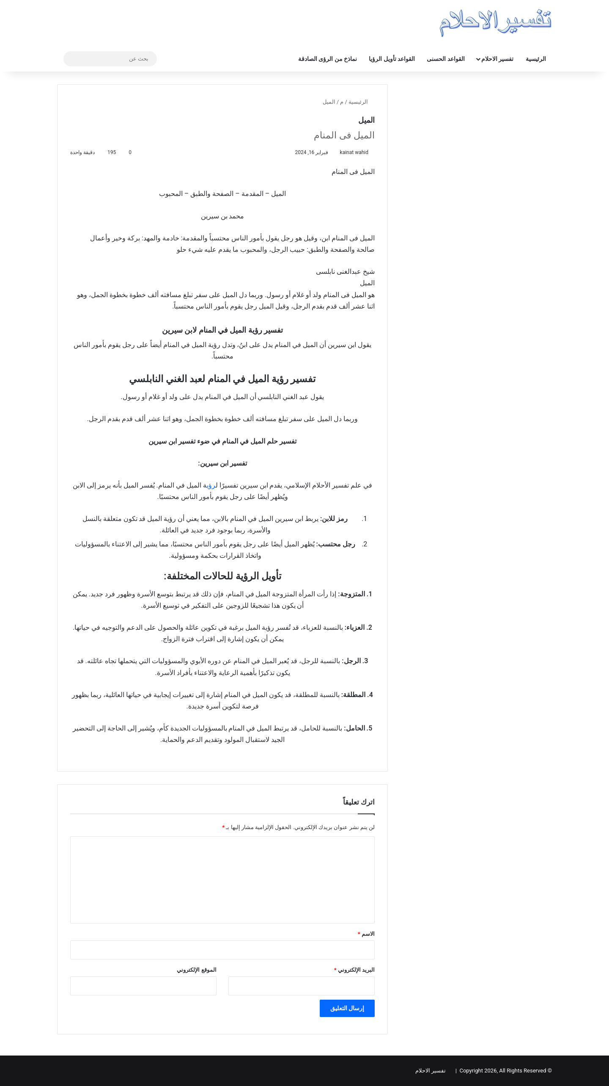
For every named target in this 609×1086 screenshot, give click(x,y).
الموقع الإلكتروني (196, 970)
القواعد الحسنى (445, 58)
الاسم (366, 934)
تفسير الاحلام (497, 58)
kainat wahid (354, 152)
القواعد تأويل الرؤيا (392, 58)
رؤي (211, 485)
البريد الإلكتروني (354, 970)
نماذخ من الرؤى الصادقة (327, 58)
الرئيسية (536, 58)
